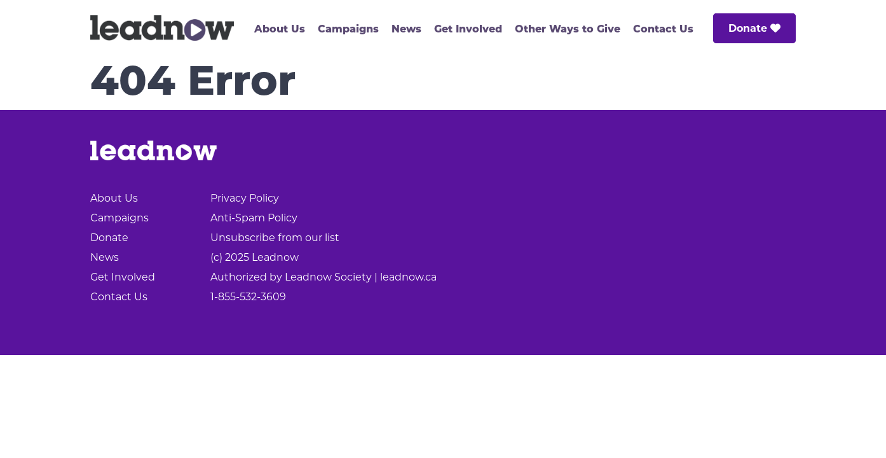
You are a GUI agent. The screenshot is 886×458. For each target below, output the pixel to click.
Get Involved (468, 29)
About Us (279, 29)
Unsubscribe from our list (274, 238)
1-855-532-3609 (248, 297)
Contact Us (663, 29)
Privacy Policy (244, 198)
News (406, 29)
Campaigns (348, 29)
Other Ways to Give (567, 29)
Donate (754, 28)
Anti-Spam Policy (253, 218)
